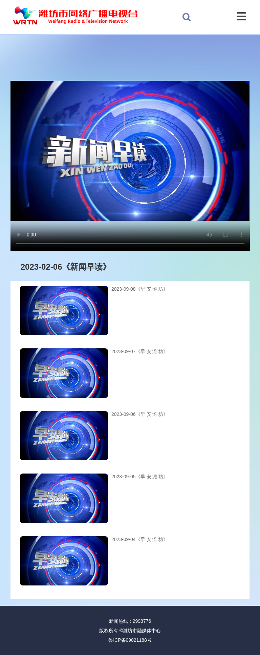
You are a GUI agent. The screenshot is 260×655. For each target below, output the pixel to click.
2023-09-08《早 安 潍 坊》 (139, 289)
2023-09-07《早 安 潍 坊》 (139, 351)
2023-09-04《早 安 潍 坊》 (139, 539)
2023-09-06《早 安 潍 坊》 (139, 414)
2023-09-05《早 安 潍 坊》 (139, 476)
